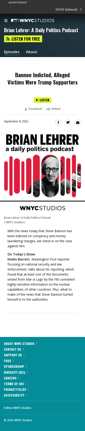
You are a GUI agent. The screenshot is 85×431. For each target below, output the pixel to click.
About (31, 51)
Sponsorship (15, 366)
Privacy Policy (16, 389)
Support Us (14, 354)
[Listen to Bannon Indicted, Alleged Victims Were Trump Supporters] (42, 100)
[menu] (5, 21)
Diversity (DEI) (16, 372)
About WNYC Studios (20, 343)
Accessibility (15, 395)
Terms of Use (15, 383)
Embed (53, 109)
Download (33, 109)
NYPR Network (69, 9)
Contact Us (14, 349)
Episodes (11, 51)
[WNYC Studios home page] (38, 21)
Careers (11, 378)
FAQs (9, 360)
